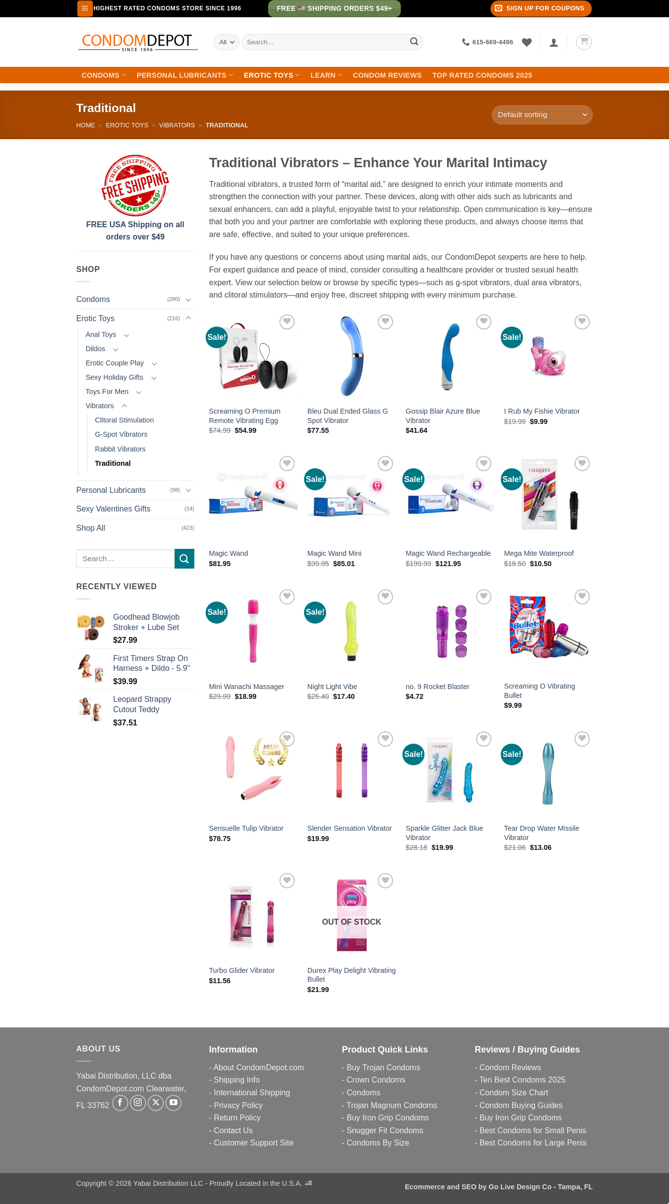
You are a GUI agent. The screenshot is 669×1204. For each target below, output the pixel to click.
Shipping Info (237, 1080)
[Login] (554, 42)
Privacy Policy (238, 1105)
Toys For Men (107, 391)
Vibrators (177, 125)
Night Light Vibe (332, 687)
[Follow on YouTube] (173, 1103)
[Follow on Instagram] (138, 1103)
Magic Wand (228, 553)
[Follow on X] (156, 1103)
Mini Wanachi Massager (246, 687)
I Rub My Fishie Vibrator (542, 411)
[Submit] (414, 42)
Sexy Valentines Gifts (113, 509)
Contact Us (233, 1130)
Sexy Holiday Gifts (115, 377)
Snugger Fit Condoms (385, 1130)
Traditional (113, 463)
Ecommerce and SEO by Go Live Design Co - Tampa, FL (499, 1187)
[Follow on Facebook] (120, 1103)
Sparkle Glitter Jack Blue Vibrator (445, 833)
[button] (85, 8)
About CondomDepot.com (258, 1067)
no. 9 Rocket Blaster (438, 687)
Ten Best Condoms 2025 (522, 1080)
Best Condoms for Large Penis (533, 1143)
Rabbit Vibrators (120, 449)
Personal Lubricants (185, 75)
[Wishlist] (527, 42)
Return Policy (237, 1118)
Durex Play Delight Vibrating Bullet (351, 975)
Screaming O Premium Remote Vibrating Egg (245, 415)
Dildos (95, 349)
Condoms (104, 75)
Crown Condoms (376, 1080)
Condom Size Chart (514, 1092)
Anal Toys (101, 334)
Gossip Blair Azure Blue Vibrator (443, 415)
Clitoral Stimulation (124, 420)
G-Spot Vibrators (121, 434)
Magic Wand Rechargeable (448, 553)
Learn (326, 75)
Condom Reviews (387, 75)
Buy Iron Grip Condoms (388, 1118)
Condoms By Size (378, 1143)
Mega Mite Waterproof (539, 553)
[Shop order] (542, 114)
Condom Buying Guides (521, 1105)
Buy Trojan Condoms (383, 1067)
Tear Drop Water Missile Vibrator (541, 833)
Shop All (90, 528)
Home (85, 125)
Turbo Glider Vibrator (242, 970)
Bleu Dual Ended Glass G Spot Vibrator (347, 415)
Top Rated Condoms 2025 (482, 75)
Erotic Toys (272, 75)
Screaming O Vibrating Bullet (540, 690)
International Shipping (252, 1092)
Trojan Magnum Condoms (391, 1105)
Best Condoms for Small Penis (533, 1130)
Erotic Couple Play (115, 363)
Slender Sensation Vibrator (349, 828)
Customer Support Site (254, 1143)
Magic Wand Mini (334, 553)
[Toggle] (188, 299)
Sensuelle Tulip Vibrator (246, 828)
